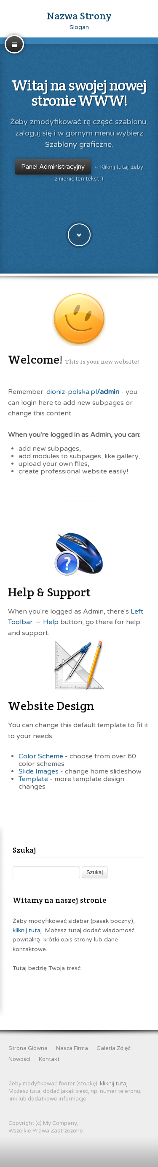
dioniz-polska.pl (82, 392)
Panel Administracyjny (53, 166)
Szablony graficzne (78, 144)
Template (33, 779)
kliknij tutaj (27, 930)
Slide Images (39, 771)
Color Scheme (41, 756)
